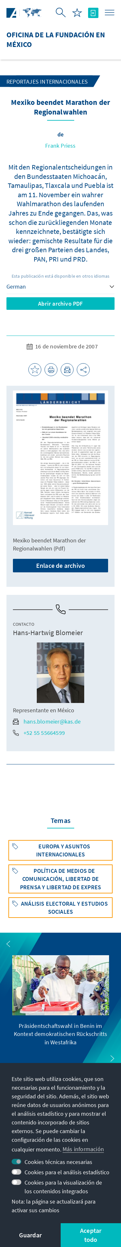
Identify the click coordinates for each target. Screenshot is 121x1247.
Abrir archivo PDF (60, 303)
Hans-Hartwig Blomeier (48, 632)
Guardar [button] (30, 1235)
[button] (8, 944)
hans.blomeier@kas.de (47, 721)
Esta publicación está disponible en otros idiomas (61, 276)
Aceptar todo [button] (90, 1234)
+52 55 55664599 (39, 732)
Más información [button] (83, 1149)
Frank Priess (60, 145)
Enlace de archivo (60, 565)
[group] (60, 1000)
